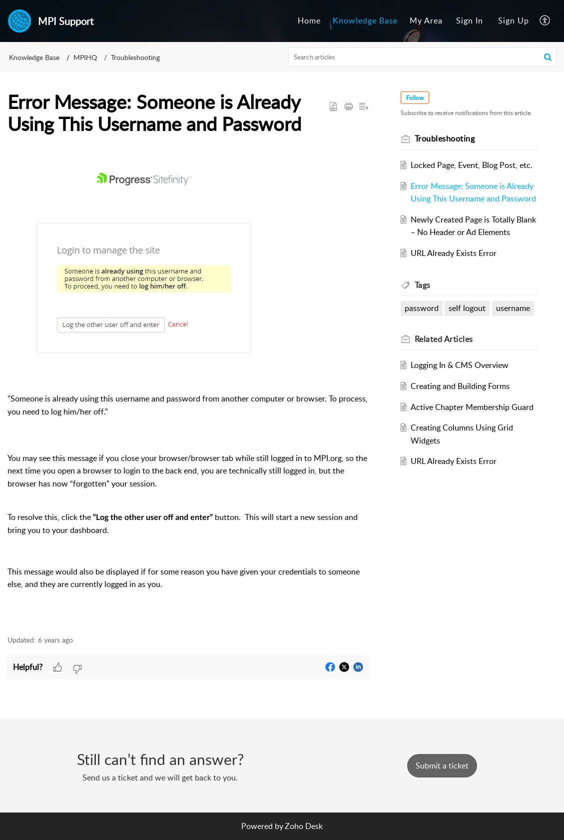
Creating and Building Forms (460, 386)
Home (309, 20)
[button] (545, 21)
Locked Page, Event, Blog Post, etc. (472, 165)
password (422, 308)
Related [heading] (444, 339)
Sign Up (513, 20)
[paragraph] (188, 390)
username (513, 308)
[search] (422, 57)
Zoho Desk (304, 826)
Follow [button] (415, 98)
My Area (426, 20)
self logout (467, 308)
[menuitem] (309, 21)
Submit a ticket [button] (442, 765)
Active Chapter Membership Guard (472, 407)
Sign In (469, 20)
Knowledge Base (365, 20)
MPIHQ (85, 57)
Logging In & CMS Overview (460, 365)
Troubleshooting (135, 57)
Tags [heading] (423, 285)
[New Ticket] (442, 765)
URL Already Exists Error (454, 253)
